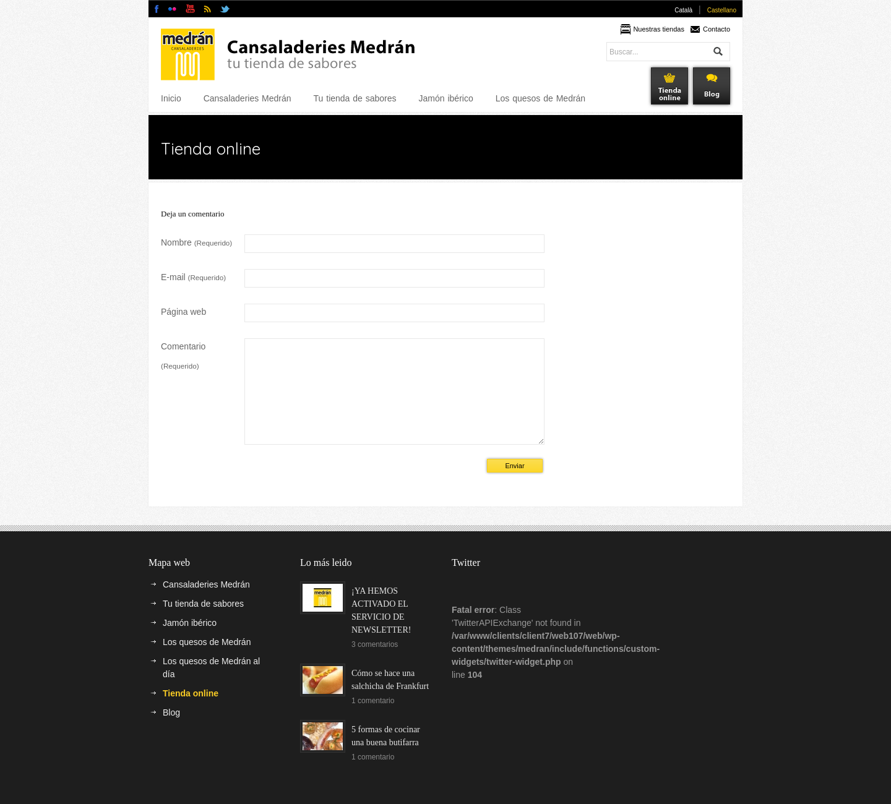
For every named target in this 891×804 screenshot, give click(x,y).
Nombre (196, 242)
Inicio (171, 98)
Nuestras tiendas (658, 29)
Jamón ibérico (446, 98)
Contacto (716, 29)
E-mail (193, 277)
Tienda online (190, 712)
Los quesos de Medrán (540, 98)
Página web (183, 312)
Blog (171, 731)
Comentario (183, 355)
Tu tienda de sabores (355, 98)
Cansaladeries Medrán (247, 98)
